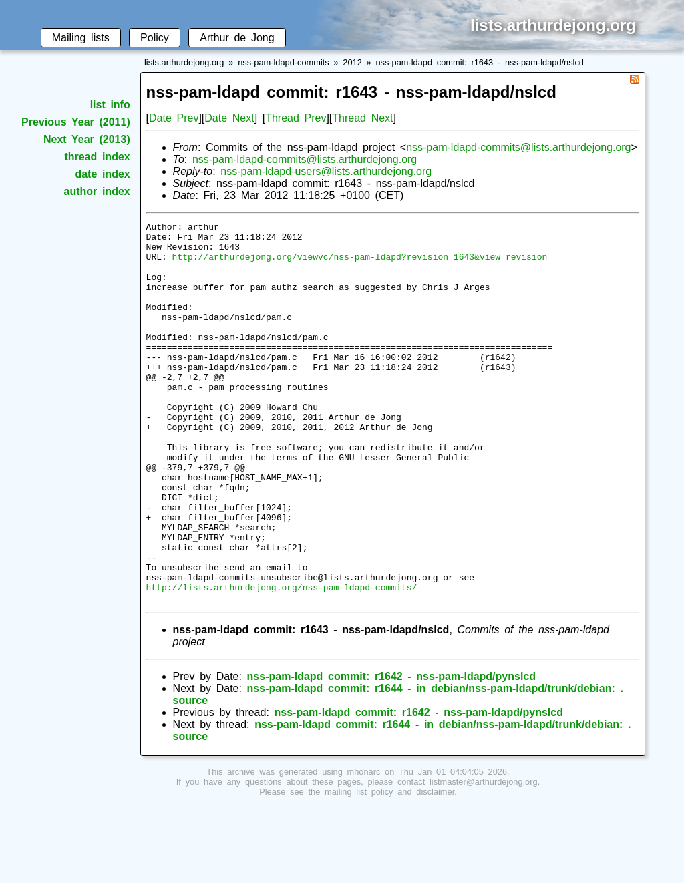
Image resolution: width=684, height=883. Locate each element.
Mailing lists (81, 37)
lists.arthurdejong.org (184, 62)
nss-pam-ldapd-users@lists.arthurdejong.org (326, 171)
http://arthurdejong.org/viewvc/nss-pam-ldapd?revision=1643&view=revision (360, 264)
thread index (97, 156)
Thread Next (362, 118)
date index (102, 174)
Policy (154, 37)
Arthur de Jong (237, 37)
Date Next (229, 118)
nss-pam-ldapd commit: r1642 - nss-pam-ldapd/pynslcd (391, 752)
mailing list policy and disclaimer (389, 868)
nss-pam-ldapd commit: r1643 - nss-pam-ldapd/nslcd (479, 62)
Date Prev (173, 118)
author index (97, 191)
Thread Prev (295, 118)
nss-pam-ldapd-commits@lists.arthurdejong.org (518, 147)
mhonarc (364, 848)
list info (110, 104)
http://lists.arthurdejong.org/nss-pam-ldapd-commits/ (281, 661)
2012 (352, 62)
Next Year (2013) (86, 139)
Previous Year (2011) (75, 122)
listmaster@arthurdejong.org (484, 858)
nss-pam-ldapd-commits (283, 62)
